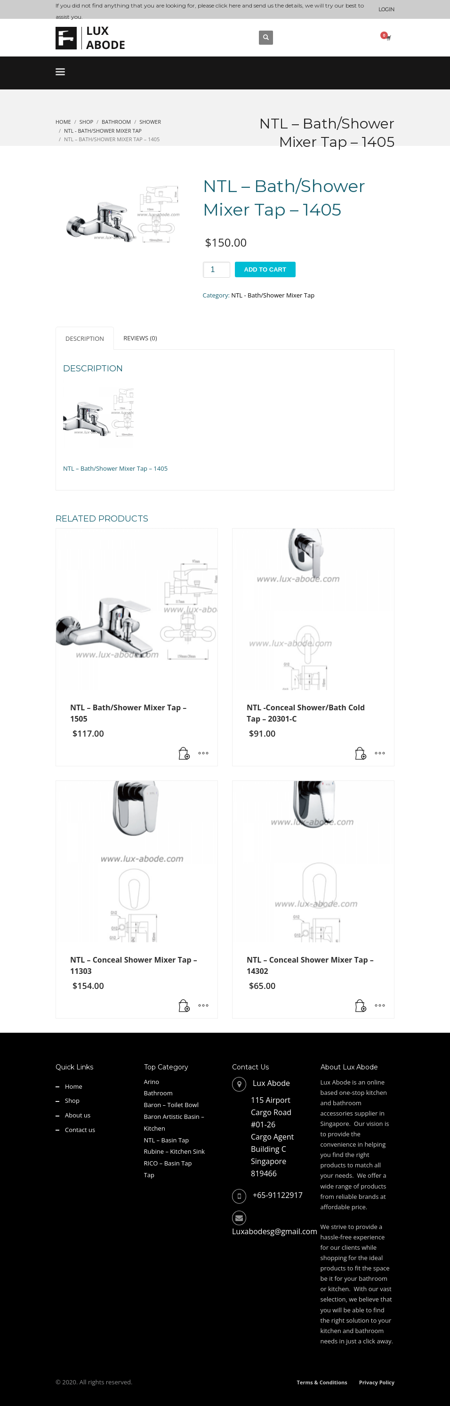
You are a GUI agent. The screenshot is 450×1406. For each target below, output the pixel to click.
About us (77, 1115)
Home (73, 1086)
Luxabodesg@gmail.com (274, 1231)
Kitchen (154, 1128)
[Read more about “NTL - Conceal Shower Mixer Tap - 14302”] (361, 1006)
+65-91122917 (278, 1195)
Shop (72, 1100)
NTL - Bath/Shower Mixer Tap (272, 295)
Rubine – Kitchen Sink (174, 1151)
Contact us (80, 1129)
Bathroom (158, 1093)
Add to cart (265, 269)
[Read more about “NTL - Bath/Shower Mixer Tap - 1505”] (184, 754)
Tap (149, 1175)
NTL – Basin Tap (166, 1140)
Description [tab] (84, 338)
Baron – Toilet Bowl (171, 1105)
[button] (361, 754)
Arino (152, 1081)
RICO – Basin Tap (168, 1163)
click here (228, 5)
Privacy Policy (376, 1382)
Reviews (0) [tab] (140, 338)
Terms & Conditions (322, 1382)
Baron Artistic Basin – (174, 1116)
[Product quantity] (216, 270)
